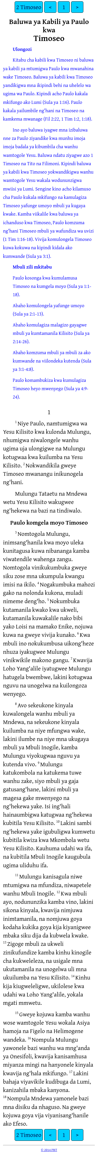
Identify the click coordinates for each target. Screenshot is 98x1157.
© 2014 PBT (49, 1149)
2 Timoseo (28, 7)
